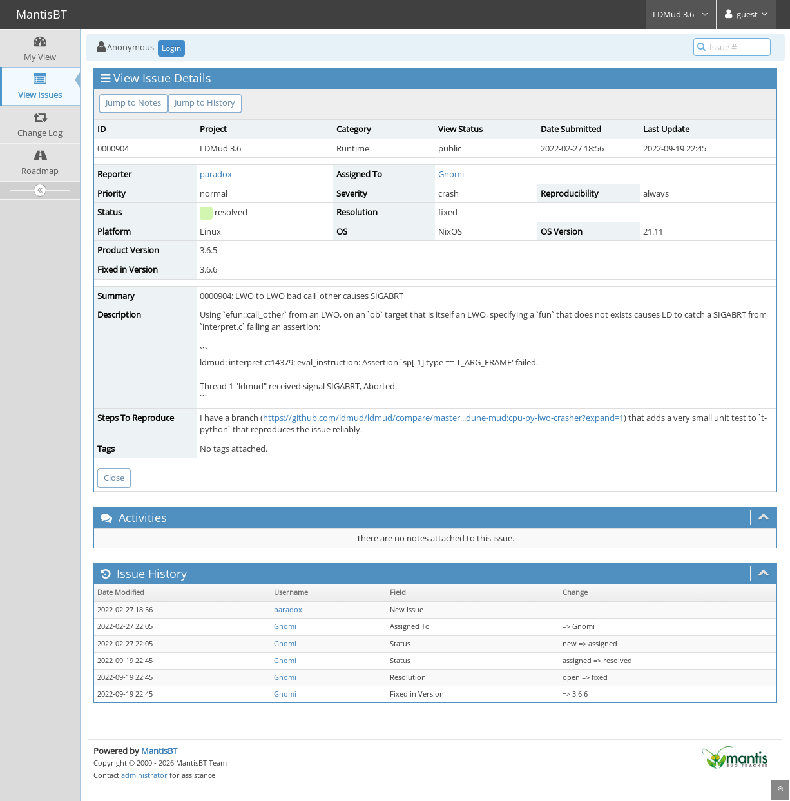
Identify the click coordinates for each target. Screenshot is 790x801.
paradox (216, 174)
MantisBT (159, 751)
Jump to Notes (133, 102)
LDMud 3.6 (681, 14)
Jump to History (205, 102)
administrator (144, 775)
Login (171, 48)
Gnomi (451, 174)
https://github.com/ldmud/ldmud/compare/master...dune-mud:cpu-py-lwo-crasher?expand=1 (443, 417)
